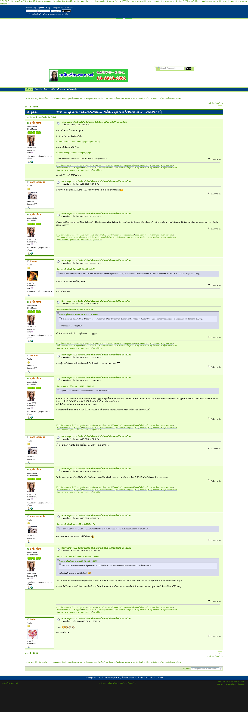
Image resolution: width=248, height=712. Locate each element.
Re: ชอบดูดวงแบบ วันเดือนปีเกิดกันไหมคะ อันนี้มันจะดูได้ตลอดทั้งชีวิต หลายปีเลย (96, 181)
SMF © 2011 (230, 681)
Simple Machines (239, 681)
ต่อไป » (220, 103)
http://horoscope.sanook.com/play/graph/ (74, 153)
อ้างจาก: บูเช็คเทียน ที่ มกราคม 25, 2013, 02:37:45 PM (76, 524)
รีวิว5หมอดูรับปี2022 (65, 168)
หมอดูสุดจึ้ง (78, 168)
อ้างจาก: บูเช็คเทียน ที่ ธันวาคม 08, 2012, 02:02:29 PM (76, 269)
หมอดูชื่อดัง (118, 165)
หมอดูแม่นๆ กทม (167, 165)
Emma (33, 261)
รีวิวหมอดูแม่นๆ (80, 165)
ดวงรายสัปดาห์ (86, 170)
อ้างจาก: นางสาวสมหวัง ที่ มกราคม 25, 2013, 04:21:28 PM (78, 556)
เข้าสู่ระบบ (57, 8)
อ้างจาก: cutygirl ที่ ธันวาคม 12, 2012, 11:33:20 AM (75, 386)
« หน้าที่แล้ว (212, 103)
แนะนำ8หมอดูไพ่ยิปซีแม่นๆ (105, 168)
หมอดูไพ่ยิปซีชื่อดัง (142, 165)
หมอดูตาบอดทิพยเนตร (168, 168)
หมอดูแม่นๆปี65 (141, 168)
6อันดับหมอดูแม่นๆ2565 (124, 168)
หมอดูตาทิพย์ (155, 165)
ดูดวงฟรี (109, 165)
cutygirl (34, 355)
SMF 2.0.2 (221, 681)
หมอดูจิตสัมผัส (88, 168)
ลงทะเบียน (69, 8)
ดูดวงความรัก (63, 170)
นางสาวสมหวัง (37, 182)
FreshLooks (228, 684)
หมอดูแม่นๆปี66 (154, 168)
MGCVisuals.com (239, 684)
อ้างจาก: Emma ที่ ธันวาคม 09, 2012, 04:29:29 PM (75, 310)
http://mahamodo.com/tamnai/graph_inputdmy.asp (78, 142)
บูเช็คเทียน (118, 98)
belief (33, 619)
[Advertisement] (124, 43)
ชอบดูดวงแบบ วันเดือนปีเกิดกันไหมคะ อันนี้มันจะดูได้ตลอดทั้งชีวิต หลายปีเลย (94, 122)
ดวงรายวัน (101, 165)
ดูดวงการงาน (75, 170)
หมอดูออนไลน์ (129, 165)
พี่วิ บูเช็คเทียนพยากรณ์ (65, 165)
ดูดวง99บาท (97, 170)
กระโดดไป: (186, 669)
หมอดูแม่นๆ (91, 165)
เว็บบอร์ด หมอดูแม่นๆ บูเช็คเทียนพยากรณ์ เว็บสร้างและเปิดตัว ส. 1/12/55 (132, 678)
